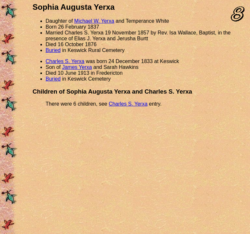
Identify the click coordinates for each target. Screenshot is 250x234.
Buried (53, 50)
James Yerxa (77, 67)
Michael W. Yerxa (94, 21)
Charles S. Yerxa (65, 61)
